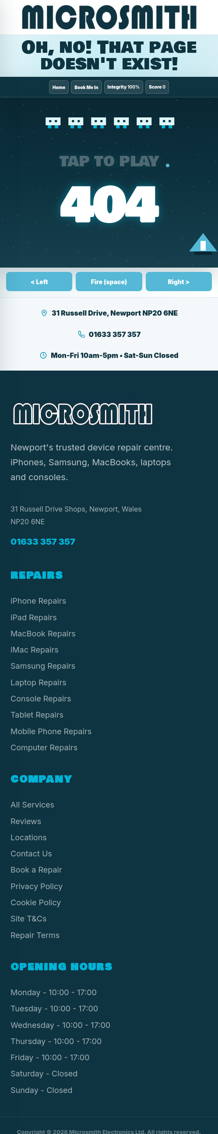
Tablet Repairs (37, 714)
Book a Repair (36, 869)
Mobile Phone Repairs (51, 731)
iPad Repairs (34, 617)
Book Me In (86, 87)
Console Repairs (41, 698)
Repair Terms (35, 935)
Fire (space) (109, 281)
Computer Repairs (44, 747)
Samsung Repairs (43, 665)
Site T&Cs (28, 918)
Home (59, 87)
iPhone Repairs (38, 600)
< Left (39, 281)
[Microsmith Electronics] (109, 17)
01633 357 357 (109, 334)
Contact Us (31, 853)
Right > (179, 281)
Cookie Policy (36, 902)
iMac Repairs (35, 649)
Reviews (26, 821)
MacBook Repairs (43, 633)
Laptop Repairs (39, 682)
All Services (32, 804)
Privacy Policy (37, 886)
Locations (29, 837)
